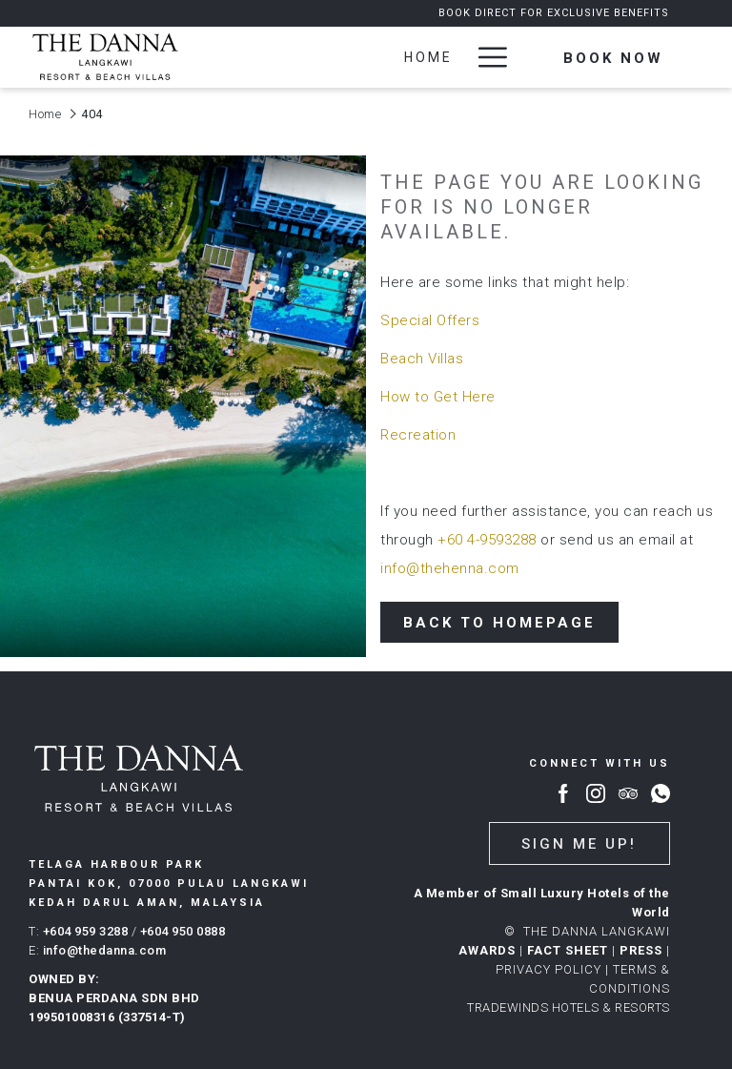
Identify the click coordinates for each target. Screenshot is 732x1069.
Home (45, 114)
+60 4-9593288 (487, 539)
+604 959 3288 (86, 931)
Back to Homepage (499, 622)
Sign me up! (579, 844)
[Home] (429, 57)
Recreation (418, 434)
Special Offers (429, 320)
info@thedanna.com (105, 950)
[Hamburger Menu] (485, 57)
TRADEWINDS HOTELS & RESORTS (568, 1007)
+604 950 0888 (183, 931)
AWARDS (487, 950)
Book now (613, 58)
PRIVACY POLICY (548, 969)
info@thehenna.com (449, 568)
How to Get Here (438, 396)
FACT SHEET (567, 950)
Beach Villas (421, 358)
